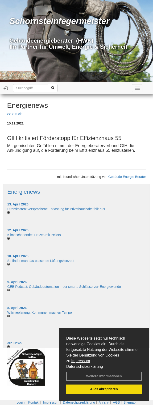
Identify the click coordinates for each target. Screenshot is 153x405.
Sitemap (130, 402)
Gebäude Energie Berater (127, 177)
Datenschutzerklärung (84, 367)
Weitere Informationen (104, 376)
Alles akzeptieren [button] (104, 389)
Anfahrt (104, 402)
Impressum (80, 361)
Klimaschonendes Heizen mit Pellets (34, 235)
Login (21, 402)
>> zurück (14, 114)
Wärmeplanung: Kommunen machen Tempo (39, 312)
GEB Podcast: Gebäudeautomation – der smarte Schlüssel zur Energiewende (64, 287)
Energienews (23, 191)
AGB (116, 402)
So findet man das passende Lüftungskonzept (40, 261)
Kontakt (33, 402)
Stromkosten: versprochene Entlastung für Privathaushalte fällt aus (56, 209)
